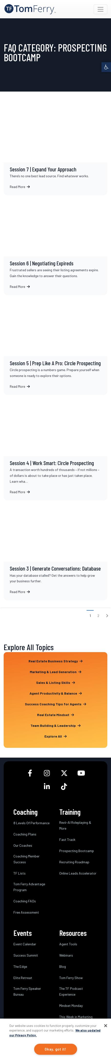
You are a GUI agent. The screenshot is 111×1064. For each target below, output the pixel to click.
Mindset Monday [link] (71, 1005)
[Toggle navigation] (100, 9)
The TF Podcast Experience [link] (71, 991)
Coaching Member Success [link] (26, 859)
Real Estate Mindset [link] (55, 715)
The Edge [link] (20, 966)
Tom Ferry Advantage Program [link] (29, 887)
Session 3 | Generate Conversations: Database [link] (55, 550)
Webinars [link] (66, 955)
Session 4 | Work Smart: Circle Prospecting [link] (55, 448)
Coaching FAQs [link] (24, 901)
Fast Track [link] (67, 839)
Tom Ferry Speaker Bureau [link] (27, 991)
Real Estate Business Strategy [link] (55, 661)
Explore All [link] (55, 736)
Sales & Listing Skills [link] (55, 682)
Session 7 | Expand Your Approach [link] (55, 148)
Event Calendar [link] (24, 944)
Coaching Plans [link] (24, 834)
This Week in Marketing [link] (75, 1017)
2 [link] (98, 616)
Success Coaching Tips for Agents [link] (55, 704)
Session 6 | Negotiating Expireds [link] (55, 245)
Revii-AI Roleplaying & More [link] (75, 825)
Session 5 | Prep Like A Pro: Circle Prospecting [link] (55, 345)
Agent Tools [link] (68, 944)
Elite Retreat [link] (22, 978)
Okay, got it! (55, 1049)
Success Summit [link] (25, 955)
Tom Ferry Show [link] (71, 978)
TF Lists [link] (19, 873)
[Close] (105, 1025)
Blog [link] (62, 966)
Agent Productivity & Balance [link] (56, 693)
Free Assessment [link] (26, 912)
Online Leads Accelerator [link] (77, 873)
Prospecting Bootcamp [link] (76, 851)
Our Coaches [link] (22, 845)
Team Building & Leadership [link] (55, 725)
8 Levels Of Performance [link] (31, 823)
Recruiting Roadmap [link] (74, 862)
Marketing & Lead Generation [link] (55, 672)
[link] (106, 67)
